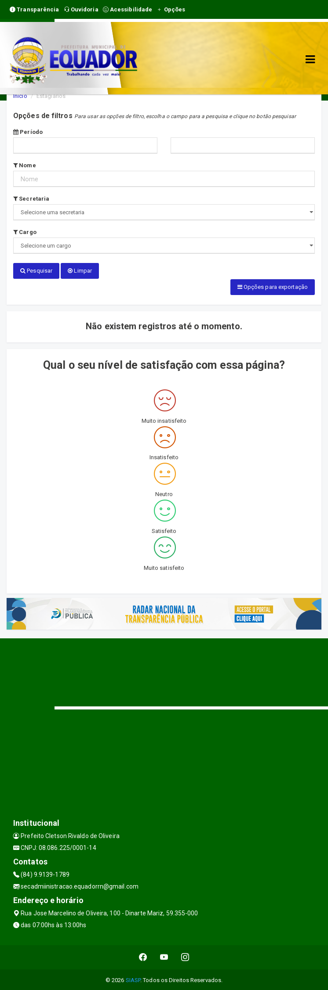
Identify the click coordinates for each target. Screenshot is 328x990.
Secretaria (31, 198)
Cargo (24, 232)
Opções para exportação (272, 286)
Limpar (80, 270)
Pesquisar (36, 270)
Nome (24, 165)
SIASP (133, 979)
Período (28, 132)
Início (20, 96)
